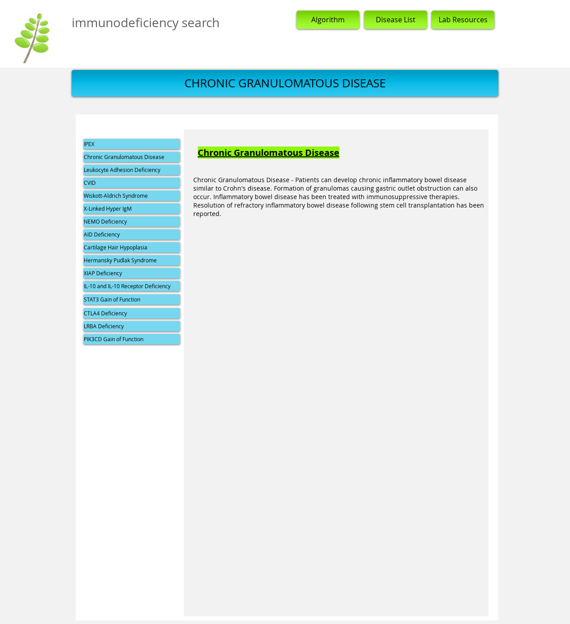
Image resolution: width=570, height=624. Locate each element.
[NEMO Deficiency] (132, 221)
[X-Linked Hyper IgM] (132, 209)
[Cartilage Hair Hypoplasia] (132, 247)
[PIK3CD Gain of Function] (132, 339)
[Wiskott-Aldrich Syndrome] (132, 196)
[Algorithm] (328, 20)
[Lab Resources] (463, 20)
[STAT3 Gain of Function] (132, 299)
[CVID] (132, 183)
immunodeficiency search (146, 22)
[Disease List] (395, 20)
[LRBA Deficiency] (132, 326)
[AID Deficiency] (132, 234)
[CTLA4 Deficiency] (132, 313)
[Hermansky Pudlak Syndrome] (132, 260)
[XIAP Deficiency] (132, 273)
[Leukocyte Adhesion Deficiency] (132, 170)
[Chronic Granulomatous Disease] (132, 157)
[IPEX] (132, 144)
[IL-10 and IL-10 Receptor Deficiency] (132, 286)
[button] (285, 83)
